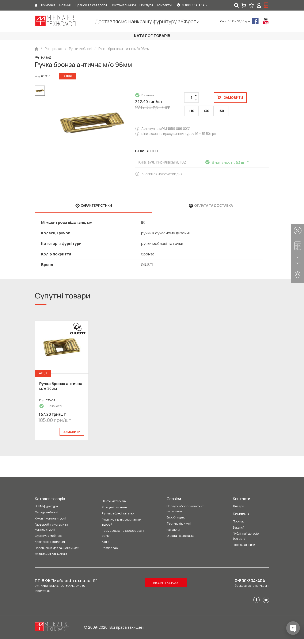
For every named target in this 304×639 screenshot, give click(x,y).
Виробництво (176, 517)
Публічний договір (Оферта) (246, 536)
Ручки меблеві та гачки (118, 513)
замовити (71, 432)
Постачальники (244, 545)
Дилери (238, 506)
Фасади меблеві (46, 512)
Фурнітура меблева (48, 536)
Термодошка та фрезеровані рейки (123, 533)
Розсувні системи (114, 507)
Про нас (238, 521)
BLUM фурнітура (46, 506)
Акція (105, 542)
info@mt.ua (42, 591)
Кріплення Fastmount (50, 542)
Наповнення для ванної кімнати (57, 548)
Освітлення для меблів (51, 554)
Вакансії (238, 527)
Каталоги (173, 530)
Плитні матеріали (114, 501)
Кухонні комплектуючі (50, 518)
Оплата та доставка (180, 536)
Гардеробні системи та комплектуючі (51, 527)
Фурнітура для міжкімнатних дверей (121, 521)
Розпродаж (110, 548)
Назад (46, 57)
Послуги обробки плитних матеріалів (185, 508)
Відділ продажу (166, 583)
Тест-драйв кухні (179, 523)
